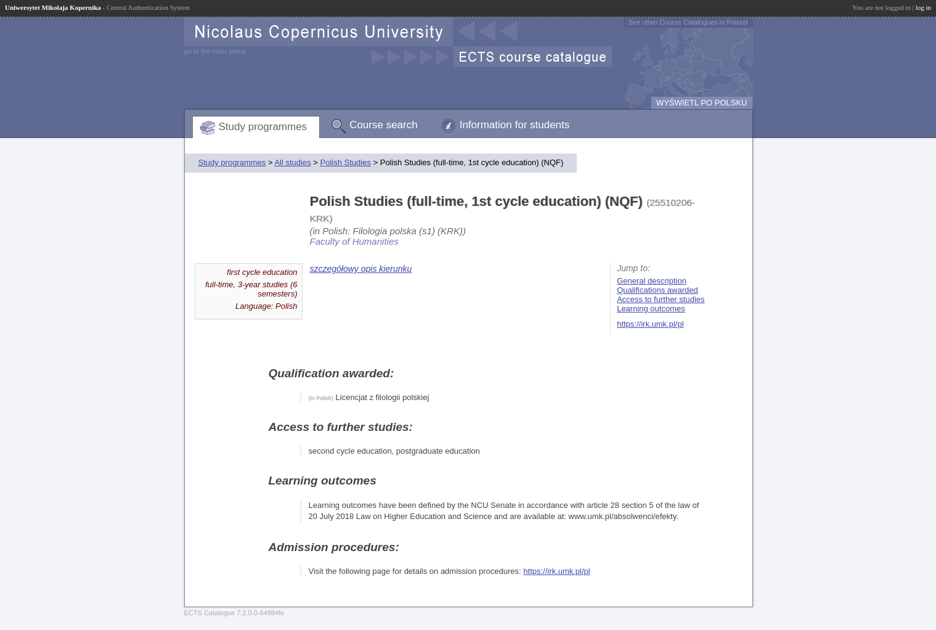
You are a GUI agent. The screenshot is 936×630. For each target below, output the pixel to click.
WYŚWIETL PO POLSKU (701, 102)
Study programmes (263, 127)
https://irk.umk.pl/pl (650, 324)
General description (651, 280)
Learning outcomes (651, 308)
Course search (383, 125)
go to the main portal (215, 51)
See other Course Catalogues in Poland (688, 22)
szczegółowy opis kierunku (361, 269)
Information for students (515, 125)
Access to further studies (660, 299)
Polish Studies (345, 162)
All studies (292, 162)
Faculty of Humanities (354, 241)
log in (923, 7)
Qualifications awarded (657, 290)
